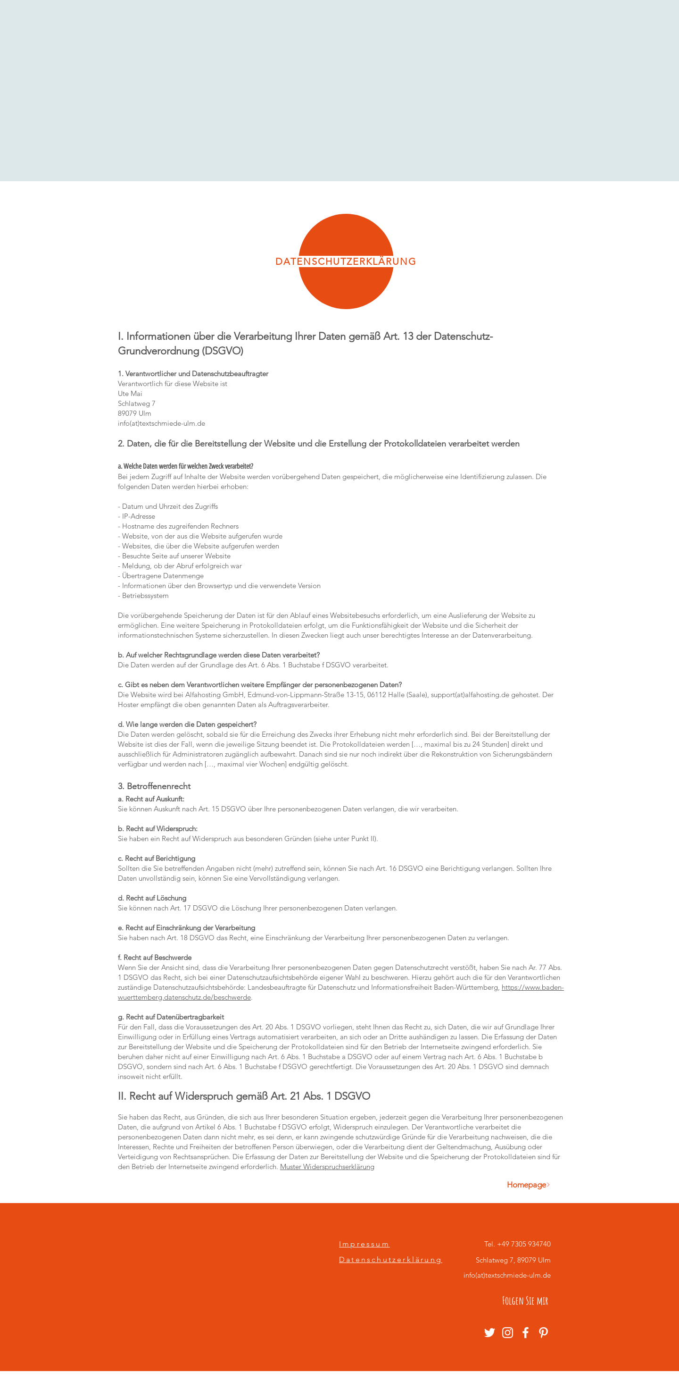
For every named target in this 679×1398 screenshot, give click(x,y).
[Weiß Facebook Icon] (525, 1332)
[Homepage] (529, 1185)
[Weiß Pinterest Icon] (543, 1332)
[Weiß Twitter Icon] (489, 1332)
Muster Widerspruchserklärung (327, 1166)
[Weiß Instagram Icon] (507, 1332)
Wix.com (431, 1385)
